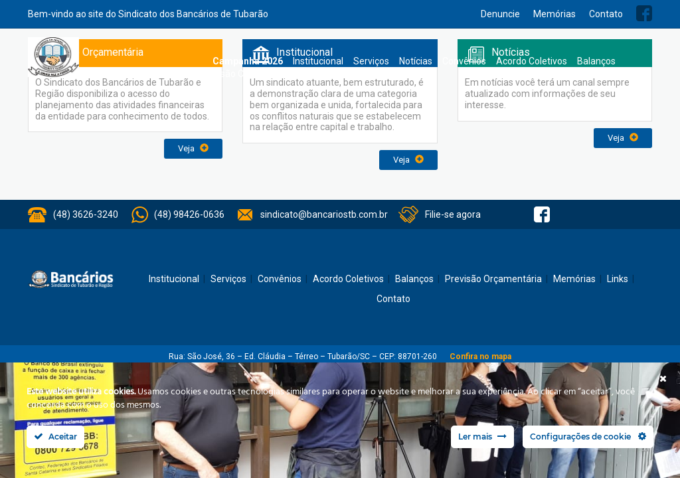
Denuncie (500, 14)
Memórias (554, 14)
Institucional (318, 61)
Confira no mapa (480, 356)
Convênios (464, 61)
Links (617, 279)
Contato (606, 14)
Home (196, 61)
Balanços (596, 61)
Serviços (371, 61)
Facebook (644, 13)
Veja (193, 148)
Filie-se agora (453, 214)
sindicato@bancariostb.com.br (324, 214)
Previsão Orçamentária (247, 73)
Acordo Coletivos (531, 61)
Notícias (415, 61)
